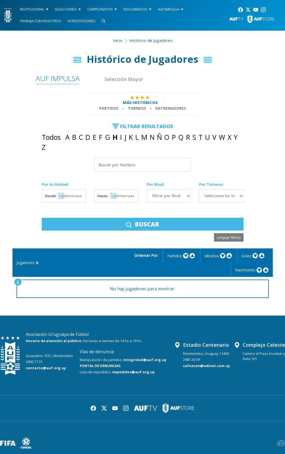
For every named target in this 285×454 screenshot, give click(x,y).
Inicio (117, 40)
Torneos (137, 108)
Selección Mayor (123, 79)
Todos (51, 137)
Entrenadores (170, 108)
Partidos (109, 108)
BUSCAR (142, 224)
